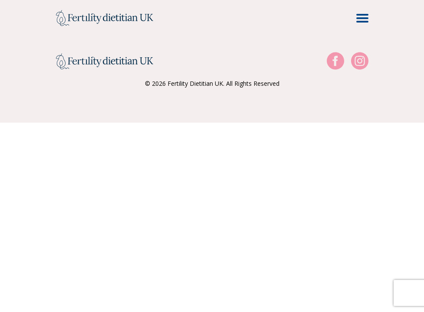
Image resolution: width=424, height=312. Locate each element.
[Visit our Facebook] (335, 61)
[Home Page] (104, 18)
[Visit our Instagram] (359, 61)
